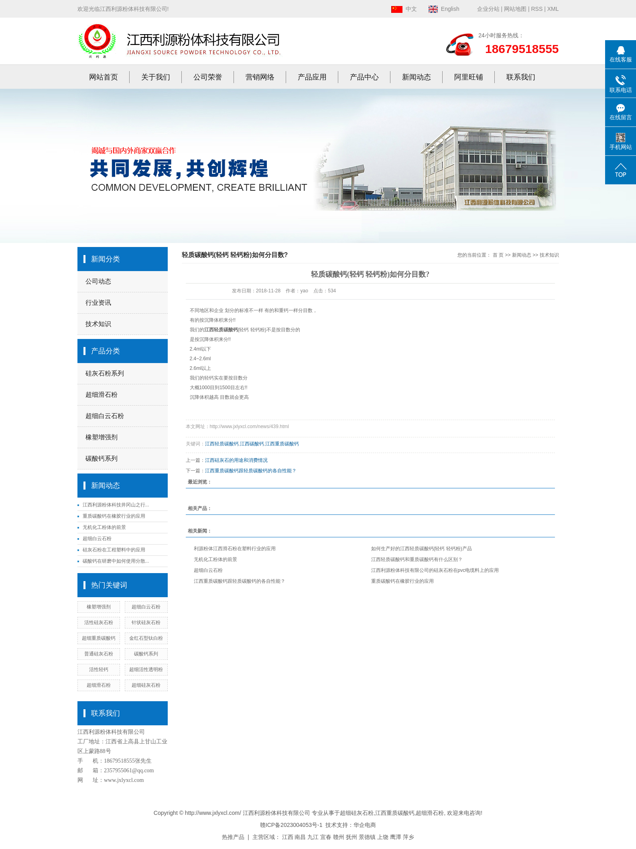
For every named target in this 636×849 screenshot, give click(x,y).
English (444, 9)
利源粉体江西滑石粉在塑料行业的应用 (235, 548)
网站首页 (103, 77)
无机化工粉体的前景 (104, 527)
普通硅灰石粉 (98, 654)
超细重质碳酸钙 (99, 638)
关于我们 (155, 77)
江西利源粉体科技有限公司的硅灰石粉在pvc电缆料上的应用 (435, 570)
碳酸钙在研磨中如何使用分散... (116, 561)
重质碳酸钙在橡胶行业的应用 (114, 516)
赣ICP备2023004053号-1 (291, 825)
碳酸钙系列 (101, 458)
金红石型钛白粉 (146, 638)
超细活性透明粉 (146, 669)
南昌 (300, 837)
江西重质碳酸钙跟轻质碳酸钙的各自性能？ (251, 470)
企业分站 (488, 9)
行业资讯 (98, 302)
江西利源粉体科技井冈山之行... (116, 505)
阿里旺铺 (468, 77)
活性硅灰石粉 (98, 622)
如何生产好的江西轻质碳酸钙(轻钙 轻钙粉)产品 (421, 548)
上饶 (382, 837)
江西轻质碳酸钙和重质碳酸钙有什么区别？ (417, 559)
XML (553, 9)
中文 (404, 9)
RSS (537, 9)
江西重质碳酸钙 (282, 444)
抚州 (351, 837)
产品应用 (312, 77)
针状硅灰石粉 (146, 622)
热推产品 (233, 837)
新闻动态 (416, 77)
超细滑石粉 (101, 394)
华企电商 (365, 825)
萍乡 (408, 837)
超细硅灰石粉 (146, 685)
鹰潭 (395, 837)
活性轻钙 (98, 669)
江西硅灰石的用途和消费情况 (236, 460)
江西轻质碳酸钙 (222, 444)
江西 (287, 837)
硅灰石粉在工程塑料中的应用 (114, 550)
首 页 (498, 255)
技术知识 (98, 323)
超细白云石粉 (104, 415)
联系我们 (520, 77)
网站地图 (515, 9)
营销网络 (260, 77)
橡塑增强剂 (101, 437)
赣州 (338, 837)
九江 (313, 837)
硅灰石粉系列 (104, 373)
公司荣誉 (207, 77)
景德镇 (367, 837)
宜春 (325, 837)
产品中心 (364, 77)
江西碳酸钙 (252, 444)
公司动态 (98, 281)
